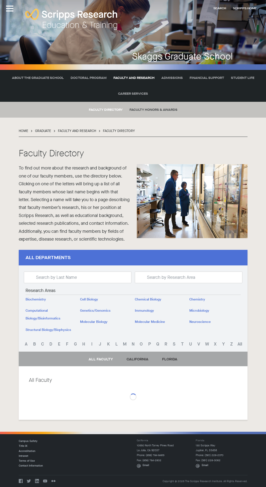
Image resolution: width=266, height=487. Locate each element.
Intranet (23, 456)
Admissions (172, 78)
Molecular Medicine (150, 322)
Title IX (23, 446)
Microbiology (199, 311)
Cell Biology (89, 299)
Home (23, 131)
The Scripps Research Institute (71, 19)
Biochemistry (36, 299)
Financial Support (207, 78)
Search (219, 8)
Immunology (144, 311)
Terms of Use (27, 461)
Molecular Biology (94, 322)
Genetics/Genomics (95, 311)
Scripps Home (245, 8)
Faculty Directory (106, 110)
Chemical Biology (148, 299)
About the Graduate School (38, 78)
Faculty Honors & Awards (153, 110)
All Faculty (101, 359)
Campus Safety (28, 441)
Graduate (43, 131)
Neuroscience (200, 322)
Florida (169, 359)
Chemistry (197, 299)
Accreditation (27, 451)
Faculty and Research (134, 78)
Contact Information (31, 466)
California (137, 359)
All (240, 344)
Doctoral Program (89, 78)
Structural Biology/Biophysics (48, 330)
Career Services (133, 94)
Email (146, 465)
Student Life (242, 78)
